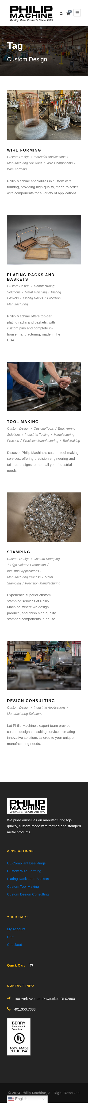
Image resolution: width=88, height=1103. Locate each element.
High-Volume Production (28, 565)
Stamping (18, 552)
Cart (10, 937)
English (17, 1099)
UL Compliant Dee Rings (26, 863)
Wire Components (59, 163)
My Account (16, 929)
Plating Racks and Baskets (28, 879)
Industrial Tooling (37, 434)
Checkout (14, 945)
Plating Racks (33, 298)
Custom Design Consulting (28, 894)
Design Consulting (31, 701)
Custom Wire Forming (24, 871)
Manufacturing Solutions (24, 163)
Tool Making (23, 422)
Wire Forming (24, 150)
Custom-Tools (44, 428)
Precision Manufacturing (40, 441)
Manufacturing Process (24, 577)
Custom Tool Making (23, 886)
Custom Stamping (47, 559)
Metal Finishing (36, 292)
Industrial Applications (49, 157)
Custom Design (18, 157)
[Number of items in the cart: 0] (31, 965)
